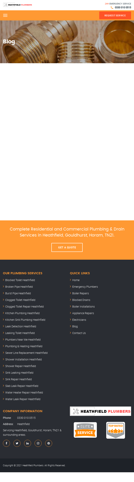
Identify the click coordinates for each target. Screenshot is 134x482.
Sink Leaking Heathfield (19, 372)
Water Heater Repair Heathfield (24, 392)
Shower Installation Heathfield (23, 359)
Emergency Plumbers (85, 286)
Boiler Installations (83, 306)
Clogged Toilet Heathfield (20, 300)
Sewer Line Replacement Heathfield (26, 353)
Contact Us (79, 333)
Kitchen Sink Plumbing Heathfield (25, 320)
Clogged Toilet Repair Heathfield (24, 306)
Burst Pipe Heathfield (18, 293)
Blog (75, 326)
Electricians (79, 320)
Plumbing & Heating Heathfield (23, 346)
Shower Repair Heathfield (20, 366)
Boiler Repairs (80, 293)
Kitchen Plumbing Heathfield (22, 313)
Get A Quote (67, 247)
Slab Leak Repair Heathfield (21, 386)
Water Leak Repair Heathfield (22, 399)
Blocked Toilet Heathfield (20, 280)
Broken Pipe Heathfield (19, 286)
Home (76, 280)
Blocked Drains (81, 300)
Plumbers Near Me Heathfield (23, 339)
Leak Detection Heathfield (20, 326)
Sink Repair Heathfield (18, 379)
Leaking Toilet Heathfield (20, 333)
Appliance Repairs (83, 313)
